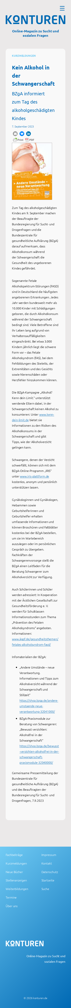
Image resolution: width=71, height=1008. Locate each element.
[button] (15, 133)
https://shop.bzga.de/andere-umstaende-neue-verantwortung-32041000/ (39, 705)
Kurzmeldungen (24, 55)
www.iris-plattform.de (34, 476)
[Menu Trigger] (62, 8)
